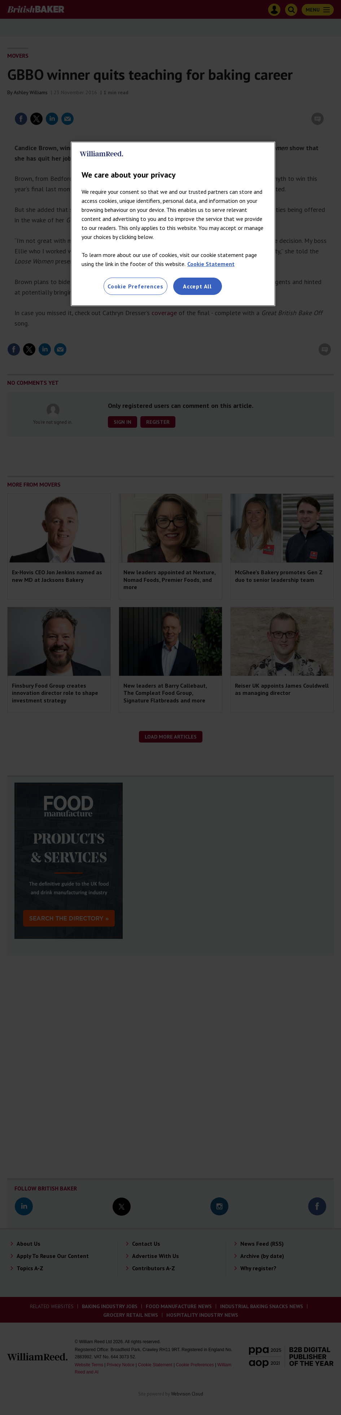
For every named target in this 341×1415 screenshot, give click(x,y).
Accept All (197, 286)
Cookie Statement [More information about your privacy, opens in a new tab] (211, 263)
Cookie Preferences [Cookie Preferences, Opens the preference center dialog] (135, 286)
